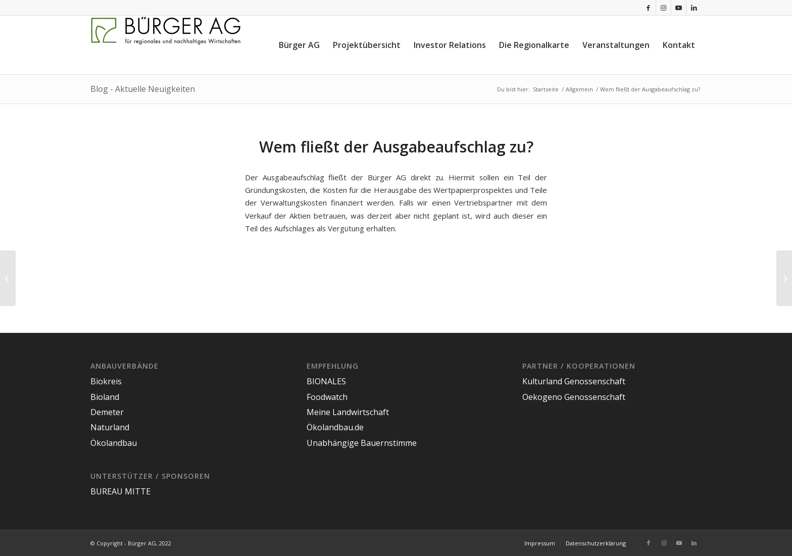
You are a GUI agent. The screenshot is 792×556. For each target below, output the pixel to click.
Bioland (104, 396)
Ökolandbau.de (335, 427)
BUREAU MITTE (120, 491)
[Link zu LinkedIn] (694, 7)
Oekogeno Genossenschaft (573, 396)
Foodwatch (327, 396)
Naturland (109, 427)
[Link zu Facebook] (648, 7)
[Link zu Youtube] (678, 7)
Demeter (107, 412)
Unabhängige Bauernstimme (362, 442)
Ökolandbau (113, 442)
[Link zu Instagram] (663, 7)
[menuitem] (299, 45)
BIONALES (326, 381)
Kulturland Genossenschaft (573, 381)
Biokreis (106, 381)
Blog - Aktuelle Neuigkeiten (142, 88)
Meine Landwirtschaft (348, 412)
